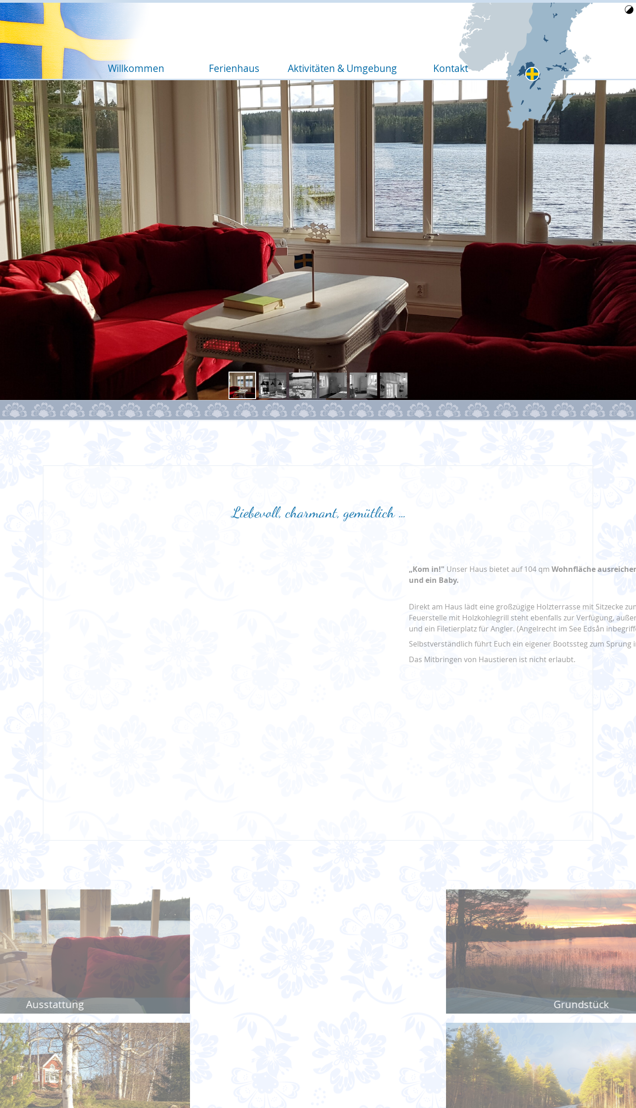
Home (546, 47)
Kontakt (449, 32)
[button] (242, 385)
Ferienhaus (238, 32)
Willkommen (137, 32)
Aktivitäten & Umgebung (343, 32)
